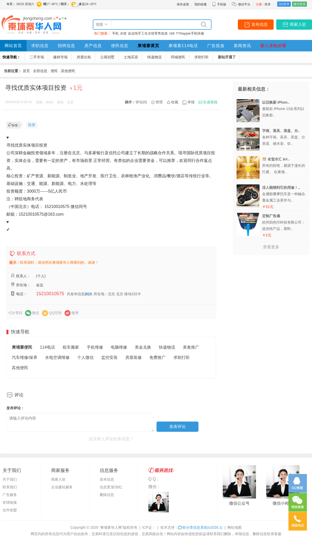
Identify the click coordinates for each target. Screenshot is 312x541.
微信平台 (244, 4)
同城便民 (178, 57)
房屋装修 (133, 357)
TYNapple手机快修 (190, 33)
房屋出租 (84, 57)
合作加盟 (10, 510)
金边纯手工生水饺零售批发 (148, 33)
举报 (191, 102)
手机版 (219, 4)
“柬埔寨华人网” (111, 527)
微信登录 (299, 4)
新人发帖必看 (273, 45)
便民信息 (119, 45)
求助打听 (201, 57)
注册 (259, 4)
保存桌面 (183, 4)
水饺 (123, 33)
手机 (115, 33)
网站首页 (13, 45)
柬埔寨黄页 (148, 45)
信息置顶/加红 (111, 487)
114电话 (47, 347)
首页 (26, 71)
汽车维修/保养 (24, 357)
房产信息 (93, 45)
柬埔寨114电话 (183, 45)
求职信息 (40, 45)
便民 (54, 71)
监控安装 (109, 357)
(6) (87, 294)
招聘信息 (66, 45)
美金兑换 (143, 347)
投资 (31, 125)
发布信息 (259, 24)
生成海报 (210, 102)
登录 (267, 4)
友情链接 (10, 502)
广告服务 (10, 495)
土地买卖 (131, 57)
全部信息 (40, 71)
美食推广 (191, 347)
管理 (159, 102)
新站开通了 (227, 57)
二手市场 (37, 57)
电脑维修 (119, 347)
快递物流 (154, 57)
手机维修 (95, 347)
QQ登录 (283, 4)
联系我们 (10, 487)
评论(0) (141, 102)
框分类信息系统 (200, 527)
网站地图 (234, 527)
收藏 (174, 102)
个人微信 (85, 357)
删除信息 (107, 495)
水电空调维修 (57, 357)
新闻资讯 (242, 45)
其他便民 (68, 71)
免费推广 (157, 357)
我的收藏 (200, 4)
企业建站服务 (62, 487)
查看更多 (271, 247)
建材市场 (60, 57)
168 (172, 33)
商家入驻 (298, 24)
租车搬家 (71, 347)
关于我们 (10, 479)
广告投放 (216, 45)
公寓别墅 (107, 57)
